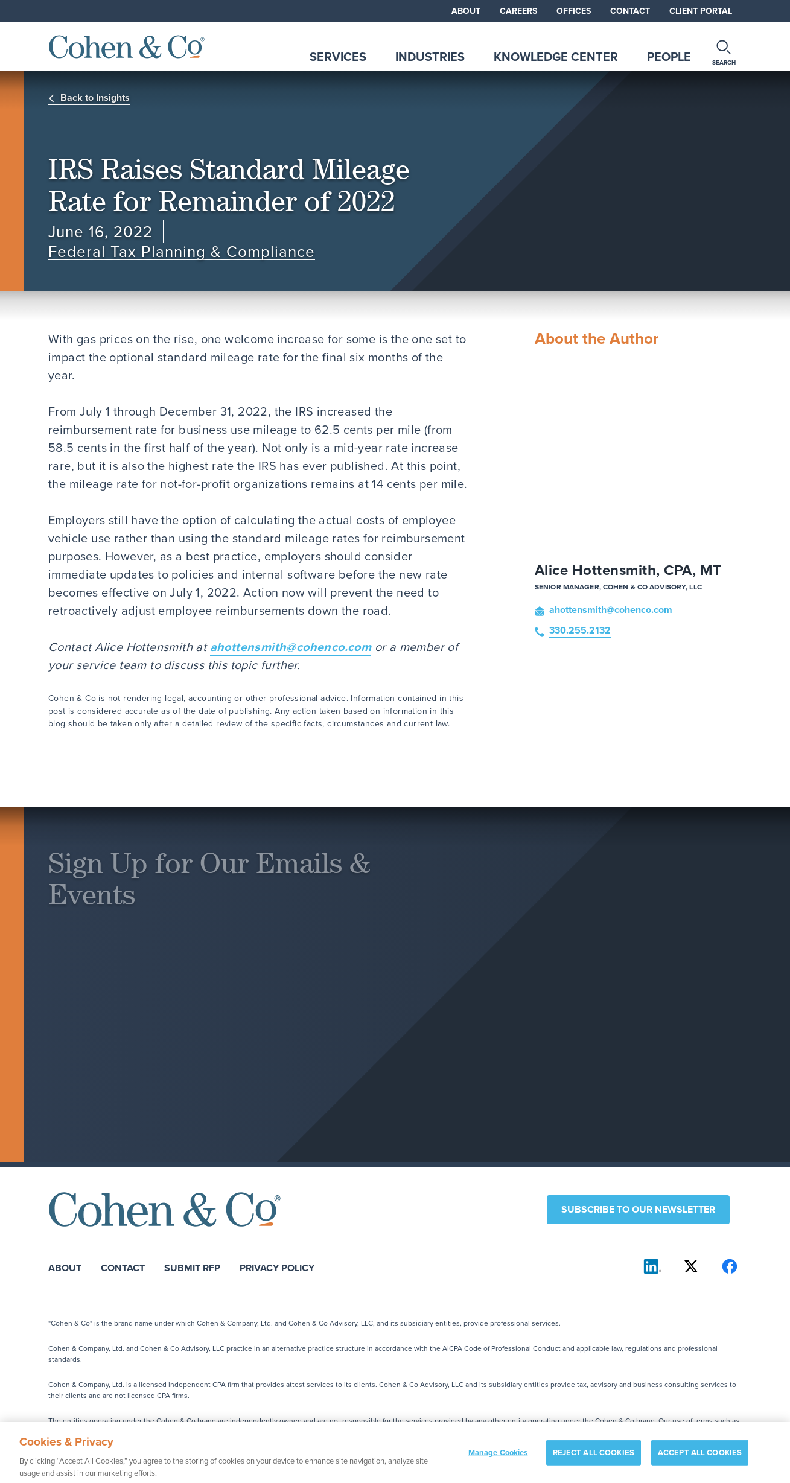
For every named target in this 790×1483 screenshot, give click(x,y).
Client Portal (700, 11)
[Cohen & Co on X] (691, 1266)
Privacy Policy (277, 1267)
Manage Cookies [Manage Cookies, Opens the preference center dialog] (498, 1461)
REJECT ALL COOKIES (593, 1461)
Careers (518, 11)
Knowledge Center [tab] (556, 56)
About (465, 11)
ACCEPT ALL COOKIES (700, 1461)
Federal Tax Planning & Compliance (181, 252)
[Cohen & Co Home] (126, 46)
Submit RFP (192, 1267)
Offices (573, 11)
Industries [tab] (430, 56)
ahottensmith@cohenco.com (291, 646)
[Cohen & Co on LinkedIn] (652, 1266)
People (669, 56)
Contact (630, 11)
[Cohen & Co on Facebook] (729, 1266)
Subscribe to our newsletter (638, 1209)
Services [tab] (338, 56)
